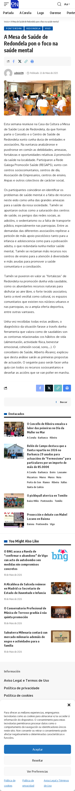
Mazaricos (32, 477)
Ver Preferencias (37, 771)
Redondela (33, 28)
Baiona (30, 524)
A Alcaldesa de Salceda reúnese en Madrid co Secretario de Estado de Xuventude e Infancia (25, 588)
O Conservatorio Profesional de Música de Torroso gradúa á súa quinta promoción (25, 612)
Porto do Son (34, 482)
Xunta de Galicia (35, 487)
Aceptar (38, 749)
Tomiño (58, 500)
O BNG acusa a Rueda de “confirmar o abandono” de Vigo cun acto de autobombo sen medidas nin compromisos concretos (26, 560)
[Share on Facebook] (13, 61)
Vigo (48, 28)
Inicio (6, 21)
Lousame (62, 472)
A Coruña (31, 437)
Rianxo (46, 482)
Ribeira (53, 437)
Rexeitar (37, 760)
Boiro (53, 472)
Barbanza (43, 437)
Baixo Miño (33, 500)
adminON (19, 72)
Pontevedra (14, 28)
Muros (42, 477)
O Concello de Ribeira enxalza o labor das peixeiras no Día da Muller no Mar (47, 428)
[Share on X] (20, 61)
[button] (69, 705)
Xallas (64, 482)
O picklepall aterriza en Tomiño (47, 495)
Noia (58, 477)
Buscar (63, 402)
